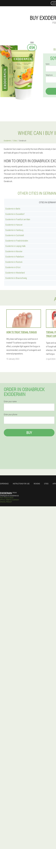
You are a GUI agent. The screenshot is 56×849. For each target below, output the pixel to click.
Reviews (37, 483)
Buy (29, 432)
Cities (46, 483)
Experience (4, 483)
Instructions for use (21, 483)
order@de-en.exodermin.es (9, 496)
